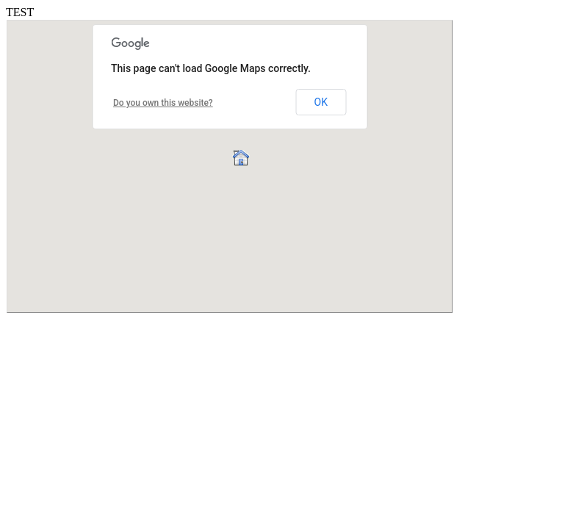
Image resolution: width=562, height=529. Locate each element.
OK (321, 102)
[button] (240, 157)
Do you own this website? (163, 103)
